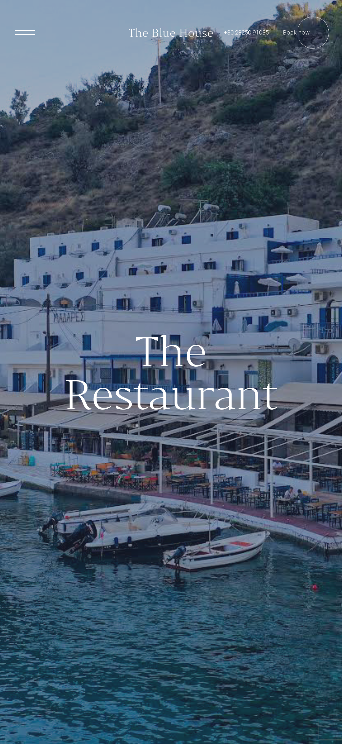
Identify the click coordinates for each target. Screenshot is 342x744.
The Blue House (171, 32)
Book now (296, 32)
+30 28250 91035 (246, 32)
